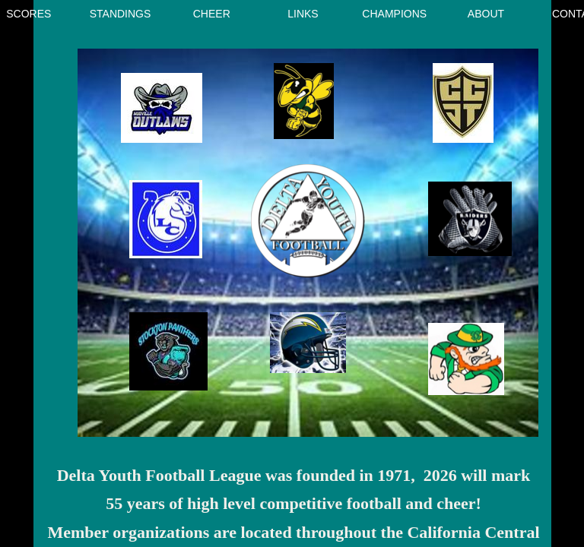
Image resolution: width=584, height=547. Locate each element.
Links (302, 14)
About (486, 14)
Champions (394, 14)
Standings (120, 14)
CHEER (211, 14)
